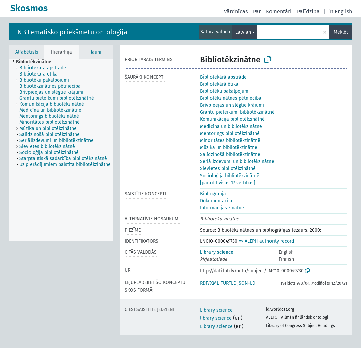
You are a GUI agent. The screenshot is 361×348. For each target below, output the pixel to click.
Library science (216, 252)
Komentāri (279, 11)
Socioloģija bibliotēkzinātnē (229, 176)
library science (216, 318)
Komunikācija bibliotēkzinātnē (232, 119)
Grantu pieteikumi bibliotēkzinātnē (237, 112)
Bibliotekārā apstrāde (223, 77)
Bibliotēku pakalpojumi (225, 91)
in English (340, 11)
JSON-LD (246, 283)
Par (257, 11)
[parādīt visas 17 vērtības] (227, 183)
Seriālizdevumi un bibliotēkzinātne (237, 161)
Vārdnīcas (236, 11)
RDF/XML (209, 283)
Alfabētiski (26, 52)
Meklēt (341, 32)
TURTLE (228, 283)
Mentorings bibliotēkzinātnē (230, 133)
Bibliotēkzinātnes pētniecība (230, 98)
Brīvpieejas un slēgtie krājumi (232, 105)
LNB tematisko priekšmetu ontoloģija (70, 32)
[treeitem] (36, 62)
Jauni (96, 52)
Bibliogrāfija (213, 194)
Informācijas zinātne (222, 208)
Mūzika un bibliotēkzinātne (228, 147)
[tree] (61, 150)
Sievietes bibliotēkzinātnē (228, 168)
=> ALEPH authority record (266, 241)
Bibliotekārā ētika (219, 84)
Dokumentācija (216, 201)
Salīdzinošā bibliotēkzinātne (230, 154)
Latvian (243, 32)
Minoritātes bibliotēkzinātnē (230, 140)
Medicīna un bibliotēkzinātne (231, 126)
